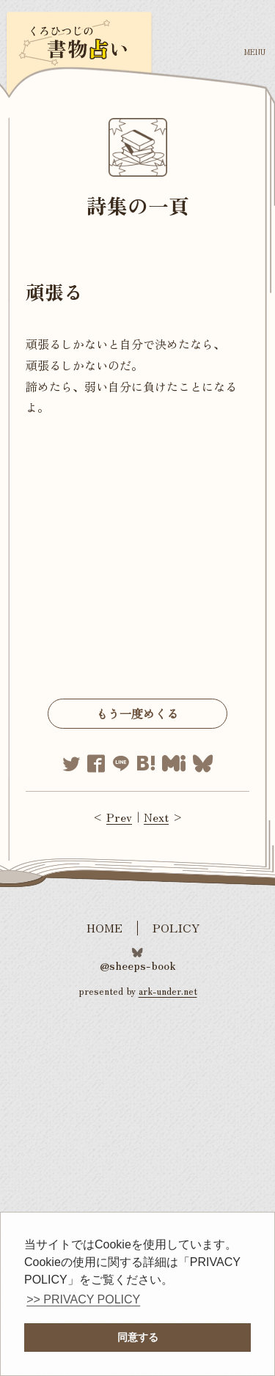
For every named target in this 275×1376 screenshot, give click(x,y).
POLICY (176, 928)
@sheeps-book (138, 964)
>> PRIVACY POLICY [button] (83, 1299)
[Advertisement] (137, 562)
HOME (104, 928)
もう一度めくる (137, 713)
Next (156, 816)
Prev (119, 816)
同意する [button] (137, 1337)
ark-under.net (168, 991)
